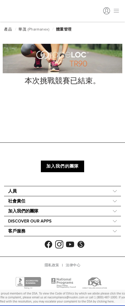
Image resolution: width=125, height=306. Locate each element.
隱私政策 (52, 265)
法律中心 (73, 265)
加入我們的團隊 (62, 166)
